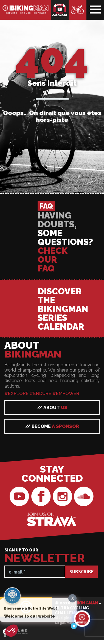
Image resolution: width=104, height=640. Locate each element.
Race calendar (60, 10)
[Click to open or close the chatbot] (82, 622)
